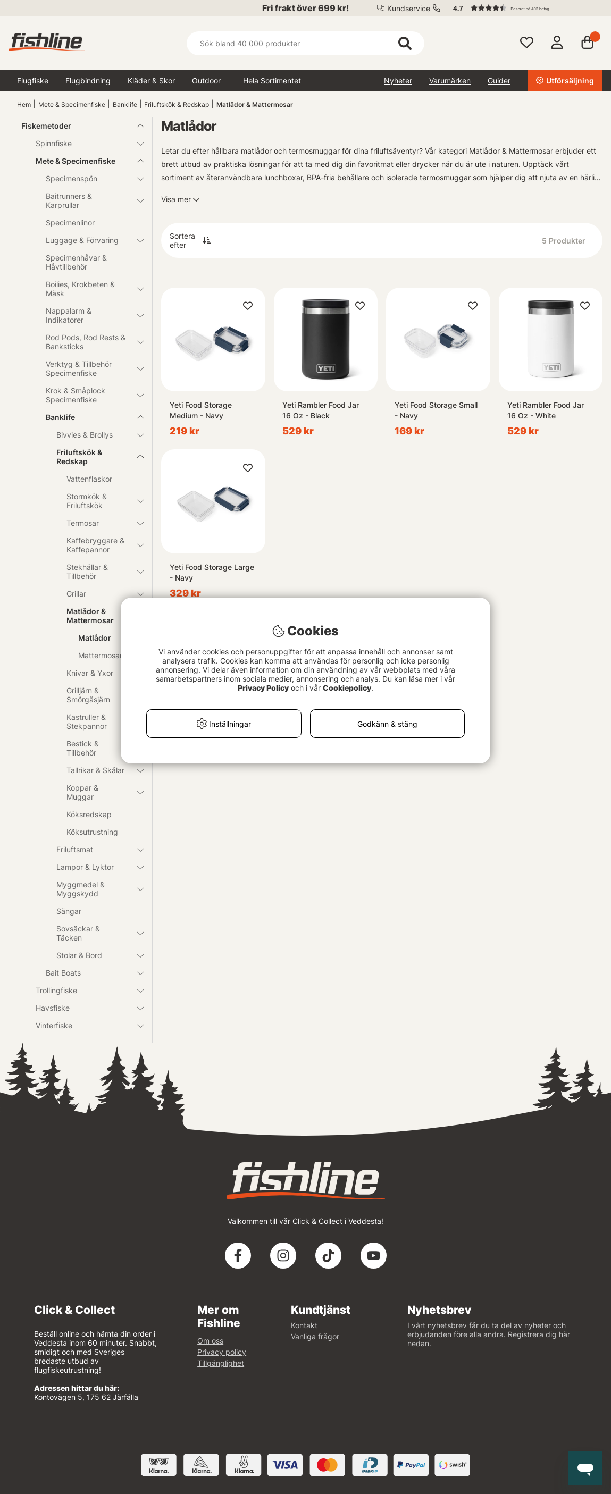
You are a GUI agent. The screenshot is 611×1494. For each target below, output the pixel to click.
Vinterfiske (83, 1025)
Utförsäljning (565, 80)
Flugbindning (88, 80)
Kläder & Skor (151, 80)
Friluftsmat (93, 849)
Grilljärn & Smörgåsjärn (88, 695)
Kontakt (304, 1325)
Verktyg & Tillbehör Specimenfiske (88, 368)
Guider (499, 80)
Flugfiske (32, 80)
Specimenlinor (70, 222)
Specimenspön (88, 178)
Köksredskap (89, 814)
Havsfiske (83, 1007)
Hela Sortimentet (272, 80)
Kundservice (408, 8)
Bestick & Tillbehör (82, 748)
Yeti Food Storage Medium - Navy (201, 410)
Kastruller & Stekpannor (98, 721)
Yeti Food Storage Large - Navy (212, 572)
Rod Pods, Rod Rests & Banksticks (88, 342)
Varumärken (450, 80)
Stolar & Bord (93, 955)
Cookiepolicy (347, 687)
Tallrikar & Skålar (98, 770)
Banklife (125, 104)
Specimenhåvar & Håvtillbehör (76, 262)
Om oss (210, 1340)
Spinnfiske (83, 143)
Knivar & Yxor (98, 672)
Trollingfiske (83, 990)
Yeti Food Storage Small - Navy (436, 410)
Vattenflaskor (89, 478)
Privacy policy (221, 1351)
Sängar (68, 911)
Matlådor (94, 637)
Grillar (98, 593)
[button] (522, 8)
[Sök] (305, 43)
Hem (24, 104)
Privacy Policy (263, 687)
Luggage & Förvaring (88, 240)
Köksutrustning (92, 831)
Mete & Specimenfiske (71, 104)
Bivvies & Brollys (93, 434)
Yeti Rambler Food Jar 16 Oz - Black (320, 410)
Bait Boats (88, 972)
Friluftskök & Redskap (176, 104)
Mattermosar (100, 655)
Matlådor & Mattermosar (254, 104)
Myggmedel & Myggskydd (93, 889)
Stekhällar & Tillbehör (98, 572)
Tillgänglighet (220, 1362)
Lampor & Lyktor (93, 866)
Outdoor (206, 80)
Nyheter (398, 80)
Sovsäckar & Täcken (93, 933)
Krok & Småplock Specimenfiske (88, 395)
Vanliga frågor (315, 1336)
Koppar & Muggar (98, 792)
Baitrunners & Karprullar (88, 200)
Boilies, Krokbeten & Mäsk (88, 289)
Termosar (98, 522)
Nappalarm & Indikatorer (88, 315)
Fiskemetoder (76, 125)
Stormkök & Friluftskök (98, 501)
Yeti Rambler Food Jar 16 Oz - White (545, 410)
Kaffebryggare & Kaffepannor (98, 545)
